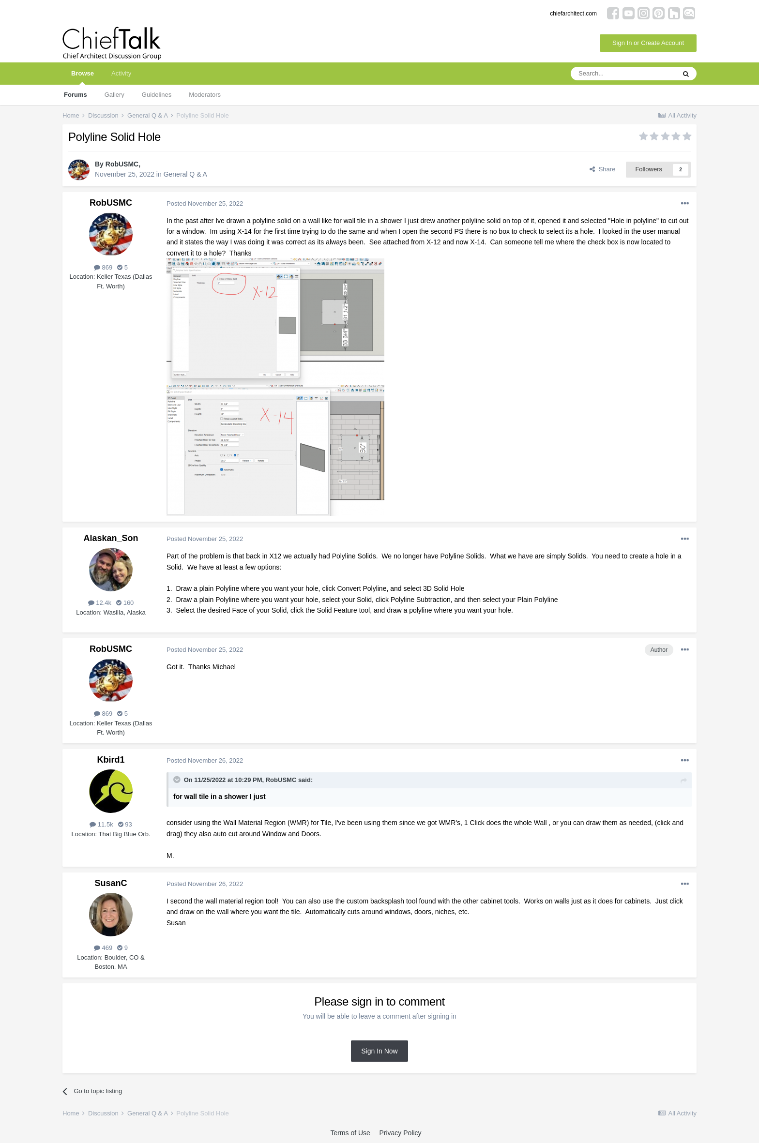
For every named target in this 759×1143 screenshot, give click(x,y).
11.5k (101, 824)
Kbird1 (110, 760)
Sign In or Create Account (648, 42)
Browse (82, 77)
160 (125, 602)
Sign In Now (379, 1051)
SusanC (110, 883)
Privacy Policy (400, 1133)
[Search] (623, 73)
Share (602, 169)
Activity (121, 73)
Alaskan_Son (110, 538)
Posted (205, 203)
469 (103, 947)
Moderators (205, 94)
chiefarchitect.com (573, 13)
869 (103, 267)
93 (125, 824)
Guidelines (156, 94)
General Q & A (185, 174)
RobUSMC (122, 164)
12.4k (99, 602)
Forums (75, 94)
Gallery (114, 94)
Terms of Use (350, 1133)
